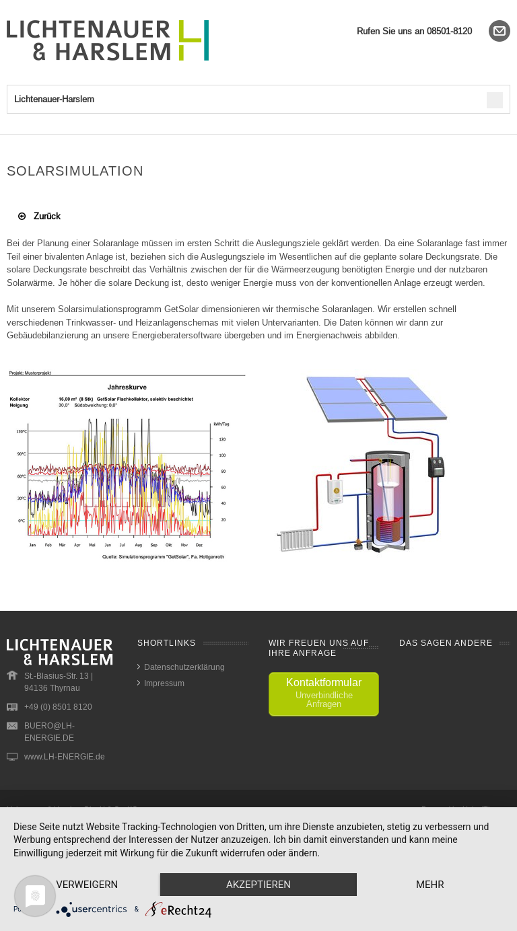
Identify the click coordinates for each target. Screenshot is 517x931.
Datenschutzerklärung (184, 667)
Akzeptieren (258, 885)
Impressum (164, 683)
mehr (430, 885)
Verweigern (87, 885)
